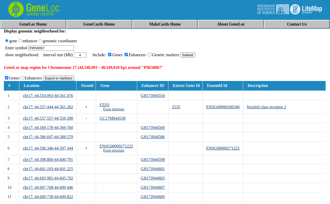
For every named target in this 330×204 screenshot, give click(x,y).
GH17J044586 (153, 137)
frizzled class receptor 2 (266, 107)
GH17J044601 (153, 169)
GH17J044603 (153, 178)
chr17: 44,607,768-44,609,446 (48, 187)
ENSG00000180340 (223, 107)
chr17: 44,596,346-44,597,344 (48, 148)
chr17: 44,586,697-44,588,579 (48, 137)
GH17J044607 (153, 187)
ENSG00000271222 (116, 146)
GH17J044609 (153, 196)
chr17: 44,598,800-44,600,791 (48, 159)
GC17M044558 (112, 118)
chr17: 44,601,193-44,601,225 (48, 169)
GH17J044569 (153, 127)
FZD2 (104, 105)
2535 (176, 107)
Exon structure (113, 109)
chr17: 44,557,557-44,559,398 (48, 118)
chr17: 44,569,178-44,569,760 (48, 127)
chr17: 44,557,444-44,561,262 (48, 107)
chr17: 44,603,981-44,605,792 (48, 178)
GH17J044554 (153, 95)
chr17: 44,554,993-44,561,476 (48, 95)
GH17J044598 (153, 159)
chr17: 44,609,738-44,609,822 (48, 196)
